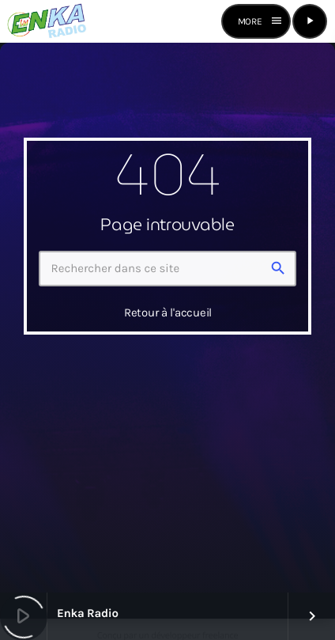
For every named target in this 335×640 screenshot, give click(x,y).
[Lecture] (309, 21)
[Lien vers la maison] (46, 21)
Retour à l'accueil (168, 312)
